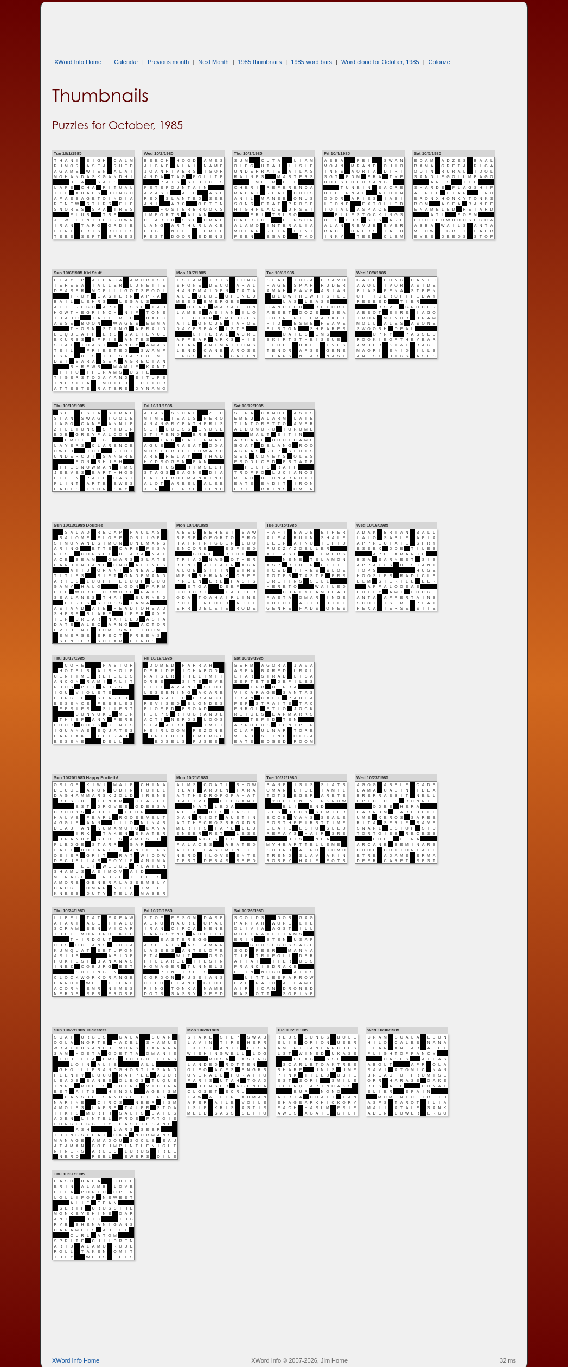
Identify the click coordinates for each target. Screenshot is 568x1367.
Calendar (126, 62)
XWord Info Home (77, 62)
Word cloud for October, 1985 (380, 62)
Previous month (168, 62)
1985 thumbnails (260, 62)
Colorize (439, 62)
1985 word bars (311, 62)
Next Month (213, 62)
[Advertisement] (249, 26)
